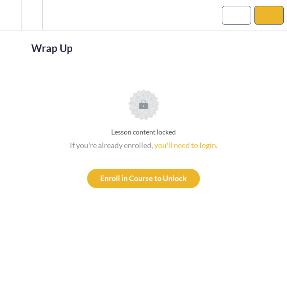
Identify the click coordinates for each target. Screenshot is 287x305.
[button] (10, 15)
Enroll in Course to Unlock (143, 178)
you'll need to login (185, 145)
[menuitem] (31, 15)
